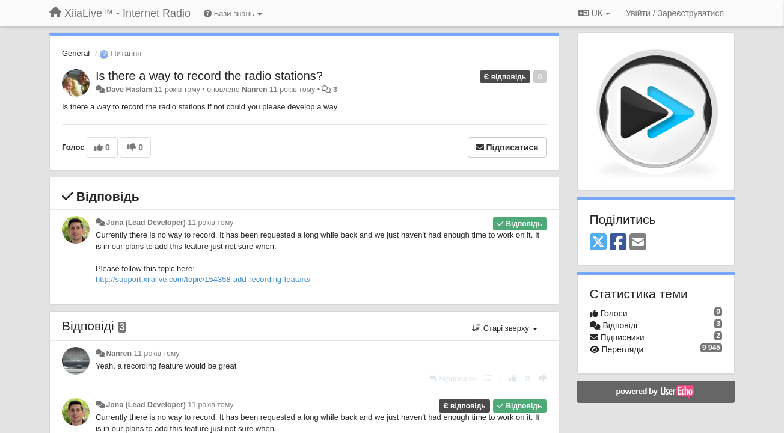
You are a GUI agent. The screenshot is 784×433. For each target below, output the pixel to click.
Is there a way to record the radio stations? (209, 75)
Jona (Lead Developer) (145, 222)
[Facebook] (618, 242)
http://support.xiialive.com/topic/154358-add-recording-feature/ (203, 279)
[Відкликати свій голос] (528, 378)
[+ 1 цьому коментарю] (513, 378)
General (76, 53)
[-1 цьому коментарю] (543, 378)
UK (594, 13)
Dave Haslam (129, 89)
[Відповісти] (453, 378)
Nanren (255, 89)
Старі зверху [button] (504, 328)
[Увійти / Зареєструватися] (675, 13)
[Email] (637, 242)
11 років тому (210, 222)
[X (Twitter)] (598, 242)
